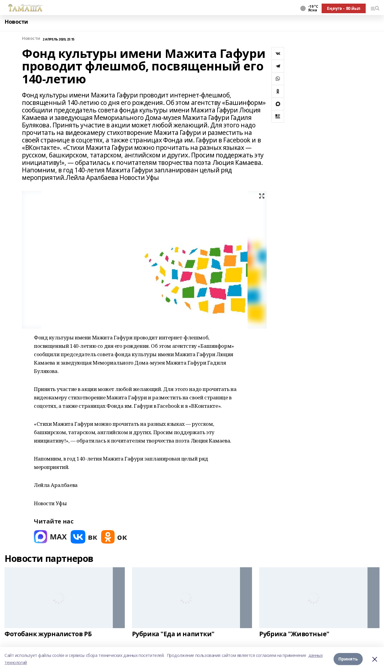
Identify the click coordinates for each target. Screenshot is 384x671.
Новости (16, 22)
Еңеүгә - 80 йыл (343, 8)
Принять (348, 659)
